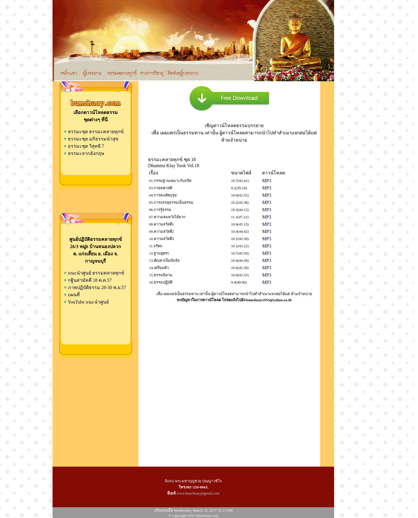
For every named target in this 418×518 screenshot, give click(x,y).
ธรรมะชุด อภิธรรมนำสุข (91, 138)
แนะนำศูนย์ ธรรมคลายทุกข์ (96, 272)
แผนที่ (74, 294)
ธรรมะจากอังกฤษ (84, 153)
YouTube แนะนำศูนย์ (88, 301)
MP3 (266, 180)
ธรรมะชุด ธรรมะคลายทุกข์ (94, 131)
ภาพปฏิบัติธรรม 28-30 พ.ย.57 (97, 287)
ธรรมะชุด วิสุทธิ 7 (84, 146)
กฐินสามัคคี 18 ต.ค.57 (90, 280)
